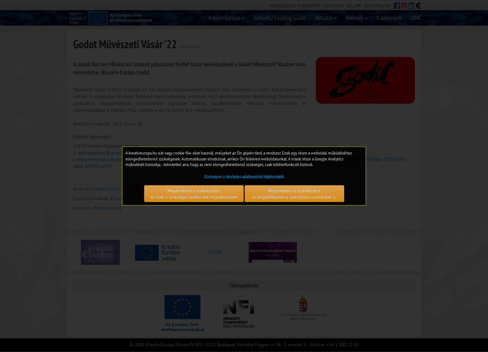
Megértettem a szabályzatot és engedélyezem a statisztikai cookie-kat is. (294, 193)
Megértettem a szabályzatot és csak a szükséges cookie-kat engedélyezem (194, 193)
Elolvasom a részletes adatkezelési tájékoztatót (244, 176)
